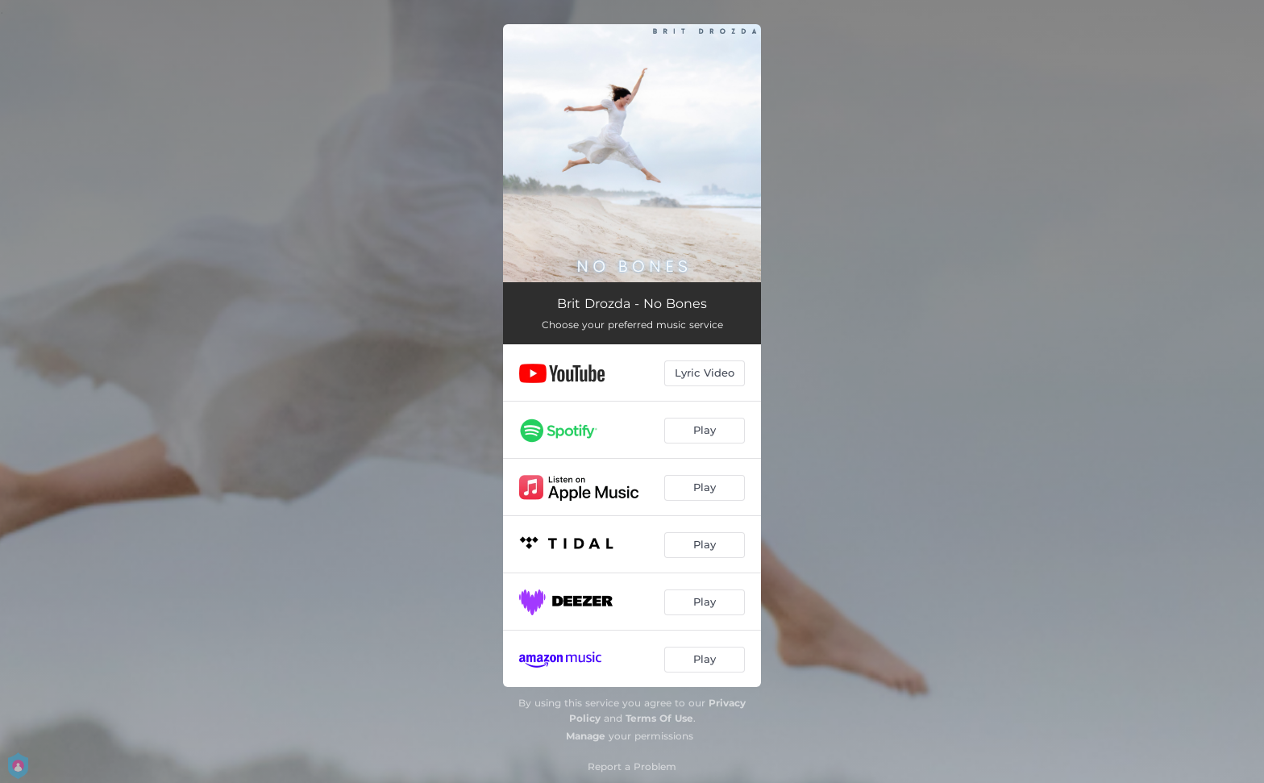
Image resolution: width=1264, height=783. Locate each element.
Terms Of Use (659, 718)
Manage (585, 736)
